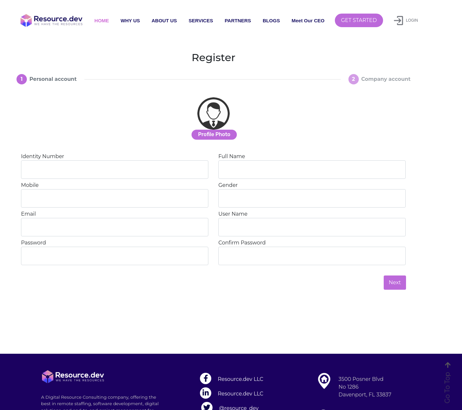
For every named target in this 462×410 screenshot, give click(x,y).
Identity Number (42, 156)
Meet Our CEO (308, 20)
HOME (101, 20)
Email (28, 214)
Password (33, 243)
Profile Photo (214, 134)
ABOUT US (164, 20)
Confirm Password (242, 243)
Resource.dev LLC (240, 379)
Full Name (231, 156)
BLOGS (271, 20)
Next (395, 282)
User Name (233, 214)
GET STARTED (359, 20)
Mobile (29, 185)
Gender (228, 185)
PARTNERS (238, 20)
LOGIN (405, 21)
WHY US (130, 20)
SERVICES (201, 20)
